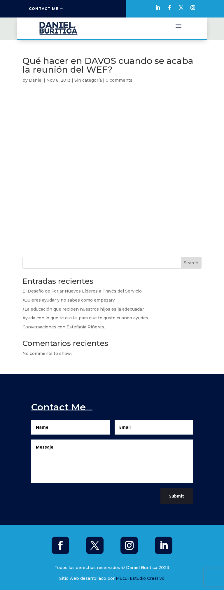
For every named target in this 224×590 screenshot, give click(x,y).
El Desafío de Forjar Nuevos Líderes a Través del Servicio (82, 291)
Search (191, 262)
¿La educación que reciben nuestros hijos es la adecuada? (83, 309)
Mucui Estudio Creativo (140, 578)
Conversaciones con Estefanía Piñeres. (63, 327)
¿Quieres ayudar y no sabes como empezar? (68, 300)
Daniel (36, 80)
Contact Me (43, 8)
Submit (176, 496)
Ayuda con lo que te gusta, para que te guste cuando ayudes (85, 318)
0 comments (119, 80)
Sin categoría (88, 80)
